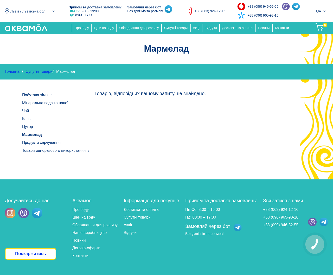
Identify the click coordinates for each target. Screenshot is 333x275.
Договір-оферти (86, 248)
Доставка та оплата (237, 28)
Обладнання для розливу (139, 28)
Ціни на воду (104, 28)
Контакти (282, 28)
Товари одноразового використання (54, 150)
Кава (26, 119)
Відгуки (211, 28)
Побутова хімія (35, 95)
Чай (25, 111)
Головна (12, 71)
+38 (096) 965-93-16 (263, 15)
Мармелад (32, 135)
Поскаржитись (30, 253)
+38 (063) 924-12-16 (210, 11)
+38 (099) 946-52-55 (263, 6)
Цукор (27, 127)
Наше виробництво (89, 233)
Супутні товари (176, 28)
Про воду (82, 28)
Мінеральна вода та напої (45, 103)
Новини (264, 28)
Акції (196, 28)
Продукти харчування (41, 143)
